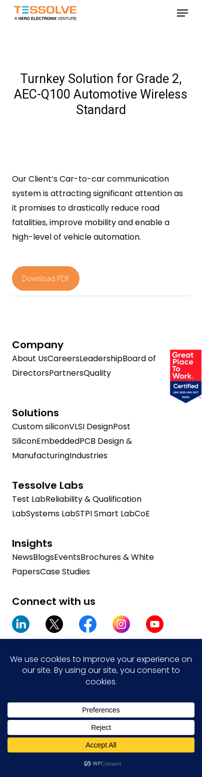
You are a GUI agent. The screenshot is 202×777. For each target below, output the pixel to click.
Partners (66, 373)
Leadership (101, 358)
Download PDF (46, 278)
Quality (97, 373)
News (22, 557)
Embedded (58, 441)
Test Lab (29, 499)
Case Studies (65, 571)
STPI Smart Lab (105, 513)
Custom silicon (40, 426)
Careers (64, 358)
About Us (30, 358)
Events (67, 557)
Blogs (43, 557)
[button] (182, 13)
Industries (89, 455)
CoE (142, 513)
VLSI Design (91, 426)
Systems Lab (51, 513)
